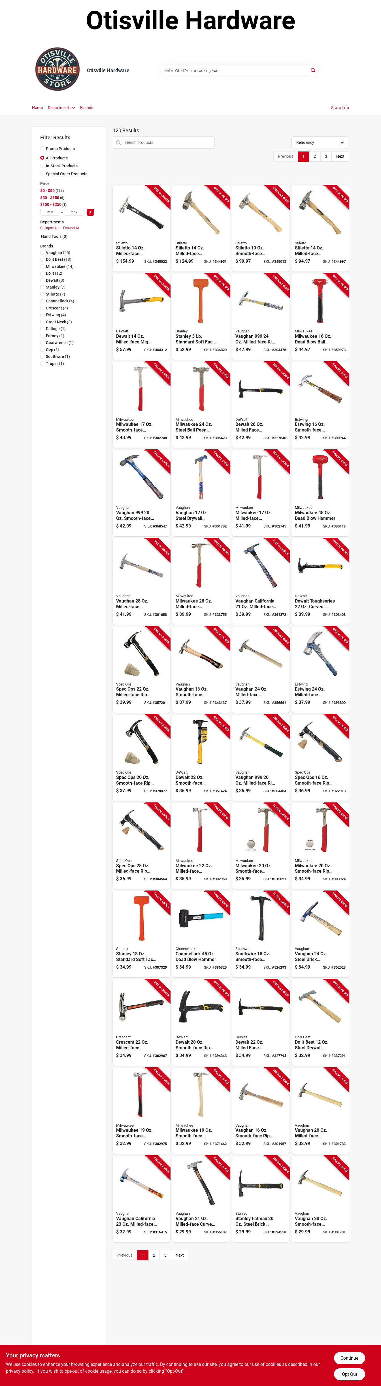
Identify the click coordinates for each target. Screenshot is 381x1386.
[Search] (313, 70)
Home (37, 107)
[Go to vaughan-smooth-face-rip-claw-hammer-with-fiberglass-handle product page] (141, 493)
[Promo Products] (42, 148)
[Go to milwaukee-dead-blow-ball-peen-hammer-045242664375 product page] (320, 317)
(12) (54, 273)
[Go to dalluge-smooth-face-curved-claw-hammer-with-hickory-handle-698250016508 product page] (201, 670)
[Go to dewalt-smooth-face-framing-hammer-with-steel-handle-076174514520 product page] (201, 758)
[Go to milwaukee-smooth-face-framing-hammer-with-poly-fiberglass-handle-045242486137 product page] (141, 1111)
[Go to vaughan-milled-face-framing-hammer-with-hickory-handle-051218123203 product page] (261, 670)
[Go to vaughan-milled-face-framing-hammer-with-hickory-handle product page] (320, 1111)
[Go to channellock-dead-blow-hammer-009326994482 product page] (201, 934)
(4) (60, 301)
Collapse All (49, 228)
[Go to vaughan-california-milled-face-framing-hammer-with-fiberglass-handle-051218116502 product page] (261, 581)
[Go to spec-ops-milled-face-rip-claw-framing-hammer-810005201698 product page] (141, 846)
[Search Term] (239, 70)
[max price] (74, 212)
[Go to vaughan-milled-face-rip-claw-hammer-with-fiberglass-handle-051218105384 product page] (261, 758)
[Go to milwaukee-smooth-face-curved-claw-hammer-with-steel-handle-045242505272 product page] (261, 846)
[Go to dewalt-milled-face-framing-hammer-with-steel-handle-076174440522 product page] (261, 405)
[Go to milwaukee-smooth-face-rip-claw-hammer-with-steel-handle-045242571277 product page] (320, 846)
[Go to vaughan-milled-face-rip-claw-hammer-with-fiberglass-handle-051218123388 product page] (261, 317)
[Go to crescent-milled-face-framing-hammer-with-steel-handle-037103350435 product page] (141, 1022)
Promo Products (60, 148)
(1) (56, 328)
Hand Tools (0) (54, 236)
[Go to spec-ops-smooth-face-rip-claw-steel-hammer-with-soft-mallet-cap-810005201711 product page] (320, 758)
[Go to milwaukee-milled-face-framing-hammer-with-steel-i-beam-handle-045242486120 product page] (201, 846)
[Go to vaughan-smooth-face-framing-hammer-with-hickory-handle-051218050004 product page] (320, 1199)
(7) (55, 287)
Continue (349, 1358)
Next (340, 156)
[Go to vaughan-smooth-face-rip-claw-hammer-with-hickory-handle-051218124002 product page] (261, 1111)
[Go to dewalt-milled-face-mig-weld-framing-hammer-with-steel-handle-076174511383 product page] (141, 317)
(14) (60, 266)
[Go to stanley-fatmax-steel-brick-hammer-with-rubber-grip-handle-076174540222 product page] (261, 1199)
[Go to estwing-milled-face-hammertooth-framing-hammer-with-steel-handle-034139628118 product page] (320, 670)
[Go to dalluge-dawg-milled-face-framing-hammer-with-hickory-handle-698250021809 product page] (201, 1199)
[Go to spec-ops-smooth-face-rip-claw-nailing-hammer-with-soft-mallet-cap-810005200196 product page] (141, 758)
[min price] (50, 212)
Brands (86, 107)
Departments (59, 107)
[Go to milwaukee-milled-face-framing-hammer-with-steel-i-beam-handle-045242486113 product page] (261, 493)
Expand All (71, 228)
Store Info (340, 107)
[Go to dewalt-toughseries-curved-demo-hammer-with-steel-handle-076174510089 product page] (320, 581)
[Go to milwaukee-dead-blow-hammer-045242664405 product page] (320, 493)
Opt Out (349, 1374)
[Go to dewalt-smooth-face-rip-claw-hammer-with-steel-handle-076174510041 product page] (201, 1022)
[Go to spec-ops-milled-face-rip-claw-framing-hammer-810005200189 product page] (141, 670)
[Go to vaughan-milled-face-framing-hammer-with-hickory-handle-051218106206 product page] (141, 581)
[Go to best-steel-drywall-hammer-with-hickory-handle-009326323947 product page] (320, 1022)
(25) (58, 252)
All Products (57, 158)
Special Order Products (66, 173)
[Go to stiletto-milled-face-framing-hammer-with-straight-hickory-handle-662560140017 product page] (201, 228)
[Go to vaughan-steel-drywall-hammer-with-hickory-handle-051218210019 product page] (201, 493)
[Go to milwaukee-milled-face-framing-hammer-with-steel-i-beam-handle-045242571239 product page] (201, 581)
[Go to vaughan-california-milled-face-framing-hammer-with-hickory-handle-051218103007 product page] (141, 1199)
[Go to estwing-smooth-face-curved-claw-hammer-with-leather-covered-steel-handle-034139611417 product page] (320, 405)
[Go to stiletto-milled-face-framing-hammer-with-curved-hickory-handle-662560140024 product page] (320, 228)
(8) (55, 280)
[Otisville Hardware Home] (57, 70)
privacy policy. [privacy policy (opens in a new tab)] (20, 1371)
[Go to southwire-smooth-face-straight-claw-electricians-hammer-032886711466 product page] (261, 934)
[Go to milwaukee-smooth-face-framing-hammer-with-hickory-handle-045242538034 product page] (201, 1111)
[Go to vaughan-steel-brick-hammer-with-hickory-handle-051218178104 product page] (320, 934)
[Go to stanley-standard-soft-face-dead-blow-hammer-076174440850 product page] (201, 317)
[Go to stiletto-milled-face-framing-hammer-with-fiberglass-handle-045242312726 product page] (141, 228)
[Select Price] (90, 212)
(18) (58, 259)
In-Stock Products (62, 166)
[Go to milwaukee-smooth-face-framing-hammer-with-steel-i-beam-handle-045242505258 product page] (141, 405)
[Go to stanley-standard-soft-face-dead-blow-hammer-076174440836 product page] (141, 934)
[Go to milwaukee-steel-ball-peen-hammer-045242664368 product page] (201, 405)
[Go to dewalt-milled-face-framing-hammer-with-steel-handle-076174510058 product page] (261, 1022)
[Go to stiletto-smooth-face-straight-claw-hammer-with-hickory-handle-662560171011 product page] (261, 228)
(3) (59, 322)
